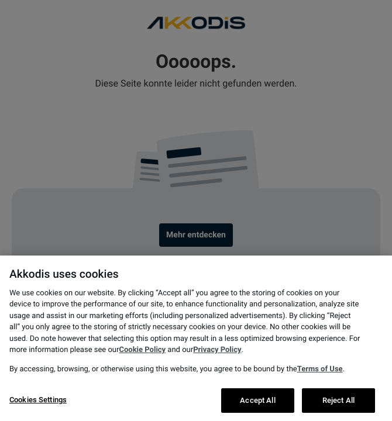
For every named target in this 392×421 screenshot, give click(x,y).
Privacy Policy (217, 365)
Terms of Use (320, 384)
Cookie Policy (142, 365)
